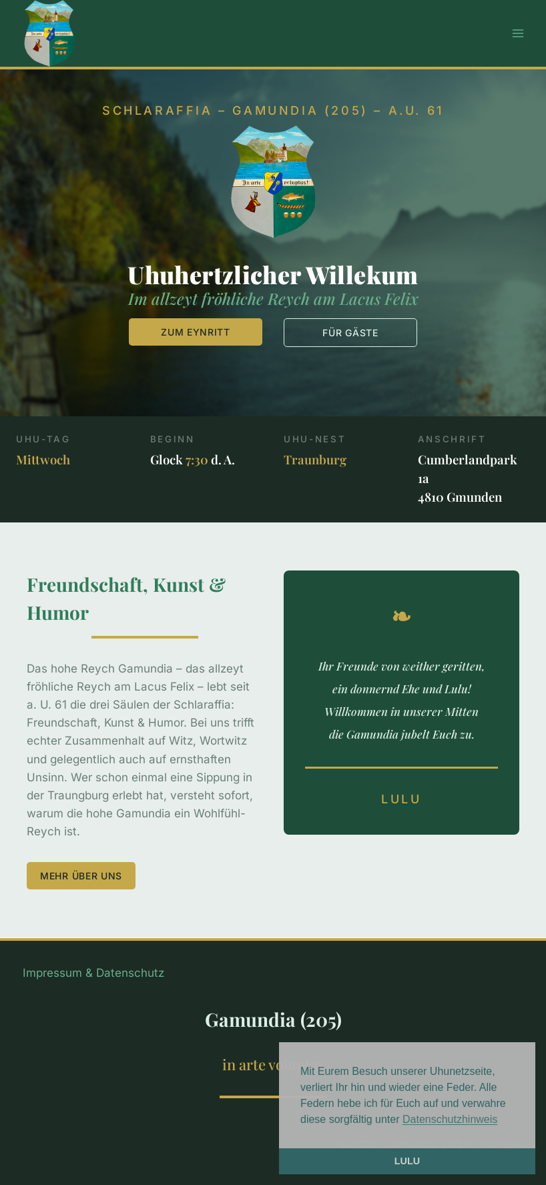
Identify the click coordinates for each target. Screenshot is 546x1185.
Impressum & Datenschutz (93, 972)
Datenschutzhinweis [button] (449, 1119)
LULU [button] (407, 1161)
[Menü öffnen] (517, 33)
